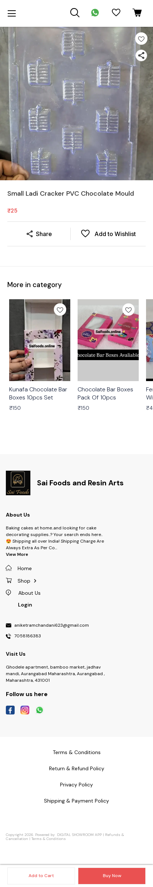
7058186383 (27, 636)
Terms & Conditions (48, 838)
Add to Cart (41, 876)
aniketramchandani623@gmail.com (51, 625)
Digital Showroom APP (79, 834)
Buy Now (112, 876)
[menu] (12, 14)
